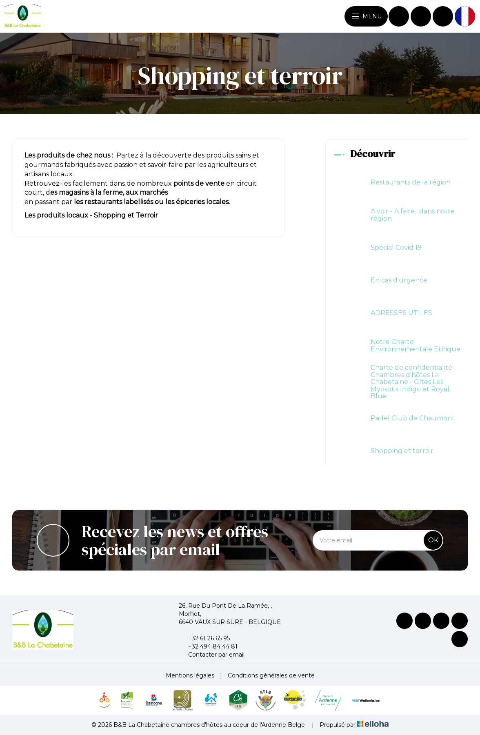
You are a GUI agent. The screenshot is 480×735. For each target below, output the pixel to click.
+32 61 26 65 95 (204, 638)
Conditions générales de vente (271, 675)
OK (433, 540)
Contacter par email (211, 654)
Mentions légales (190, 675)
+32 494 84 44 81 (208, 646)
